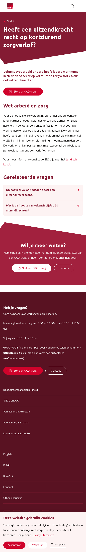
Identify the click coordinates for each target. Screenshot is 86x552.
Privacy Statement (43, 535)
